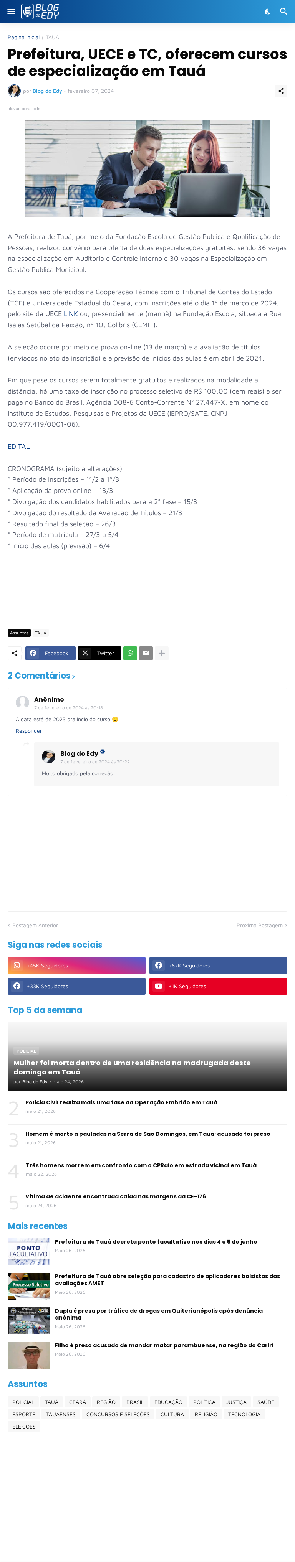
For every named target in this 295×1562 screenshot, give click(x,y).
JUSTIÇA (236, 1402)
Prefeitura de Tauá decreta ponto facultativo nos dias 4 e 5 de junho (156, 1241)
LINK (72, 314)
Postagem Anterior (35, 925)
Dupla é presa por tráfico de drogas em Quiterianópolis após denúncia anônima (159, 1314)
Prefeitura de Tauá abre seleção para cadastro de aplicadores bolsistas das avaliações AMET (167, 1280)
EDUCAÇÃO (168, 1402)
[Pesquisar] (285, 11)
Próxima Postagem (260, 925)
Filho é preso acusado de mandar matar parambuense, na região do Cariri (164, 1345)
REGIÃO (106, 1402)
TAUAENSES (61, 1414)
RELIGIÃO (206, 1414)
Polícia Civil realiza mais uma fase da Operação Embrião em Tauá (121, 1102)
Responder (29, 730)
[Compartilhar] (281, 91)
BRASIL (135, 1402)
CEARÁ (77, 1402)
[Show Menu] (10, 11)
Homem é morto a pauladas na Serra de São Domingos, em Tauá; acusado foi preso (147, 1133)
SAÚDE (265, 1402)
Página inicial (24, 37)
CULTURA (172, 1414)
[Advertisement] (147, 600)
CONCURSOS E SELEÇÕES (118, 1414)
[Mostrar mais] (162, 653)
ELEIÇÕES (24, 1426)
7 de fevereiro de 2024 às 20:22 (95, 762)
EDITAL (19, 446)
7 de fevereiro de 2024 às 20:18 (68, 707)
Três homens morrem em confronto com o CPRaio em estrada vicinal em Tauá (141, 1165)
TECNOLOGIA (244, 1414)
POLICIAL (23, 1402)
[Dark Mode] (268, 11)
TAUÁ (52, 37)
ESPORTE (23, 1414)
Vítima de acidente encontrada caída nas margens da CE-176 (115, 1196)
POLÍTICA (204, 1402)
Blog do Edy (79, 753)
